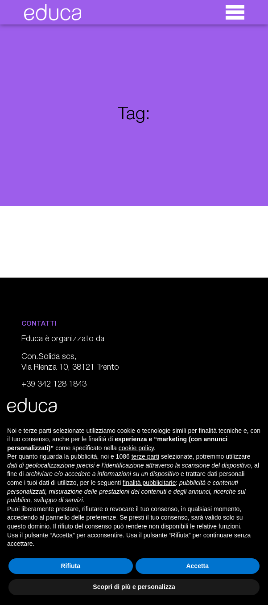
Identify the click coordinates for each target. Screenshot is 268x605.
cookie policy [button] (136, 448)
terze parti (145, 456)
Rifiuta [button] (70, 565)
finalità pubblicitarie (149, 482)
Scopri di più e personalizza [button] (134, 586)
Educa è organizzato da (62, 339)
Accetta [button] (197, 565)
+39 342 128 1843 (54, 385)
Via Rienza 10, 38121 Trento (70, 368)
